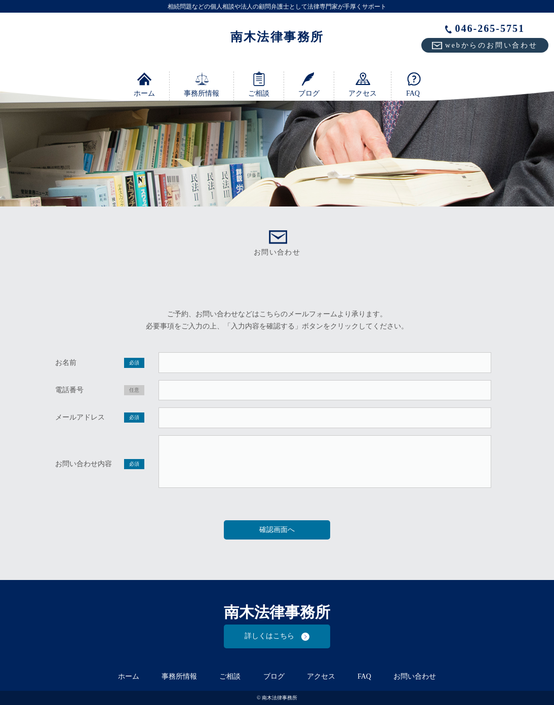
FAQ (413, 84)
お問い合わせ (414, 676)
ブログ (309, 84)
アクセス (362, 84)
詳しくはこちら (277, 636)
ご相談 (258, 84)
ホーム (144, 84)
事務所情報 (201, 84)
